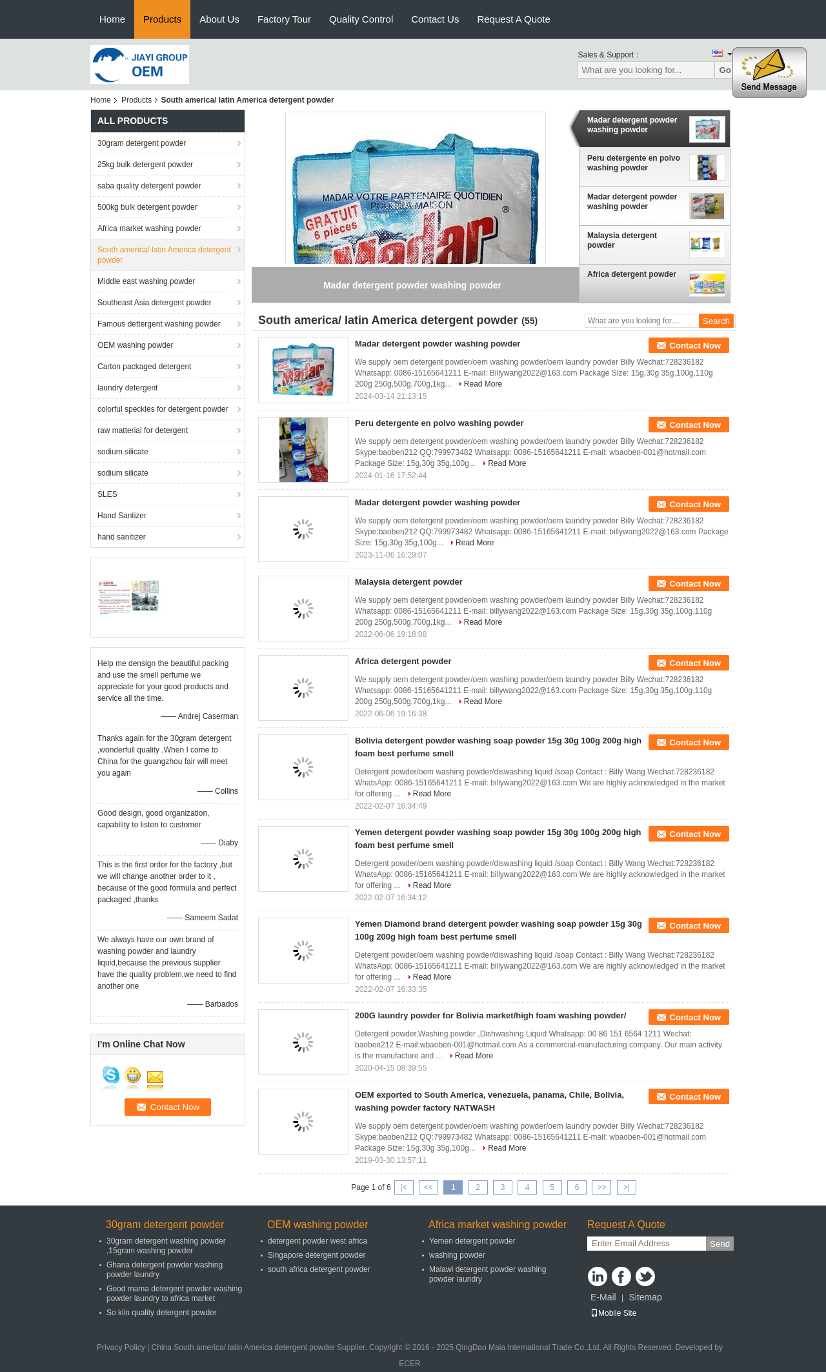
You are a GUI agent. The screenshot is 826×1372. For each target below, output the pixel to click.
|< (404, 1187)
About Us (219, 19)
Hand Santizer (121, 515)
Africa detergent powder (631, 274)
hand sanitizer (121, 536)
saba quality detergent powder (149, 185)
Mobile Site (613, 1313)
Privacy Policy (121, 1347)
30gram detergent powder (141, 143)
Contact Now (695, 345)
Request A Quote (513, 19)
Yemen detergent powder (472, 1241)
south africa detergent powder (319, 1269)
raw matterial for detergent (142, 430)
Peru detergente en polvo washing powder (633, 163)
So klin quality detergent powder (161, 1312)
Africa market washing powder (149, 228)
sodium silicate (122, 451)
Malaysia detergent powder (622, 240)
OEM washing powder (135, 345)
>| (626, 1187)
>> (601, 1187)
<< (428, 1187)
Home (112, 19)
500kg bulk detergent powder (147, 207)
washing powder (457, 1255)
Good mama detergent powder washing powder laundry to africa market (174, 1293)
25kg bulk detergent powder (145, 164)
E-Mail (603, 1297)
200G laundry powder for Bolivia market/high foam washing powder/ (490, 1015)
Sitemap (645, 1297)
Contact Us (435, 19)
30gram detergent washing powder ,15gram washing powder (166, 1245)
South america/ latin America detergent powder (164, 255)
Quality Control (361, 19)
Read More (483, 383)
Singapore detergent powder (316, 1255)
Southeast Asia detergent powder (154, 302)
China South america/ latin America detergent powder (243, 1347)
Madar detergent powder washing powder (632, 125)
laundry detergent (127, 387)
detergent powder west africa (317, 1241)
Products (162, 19)
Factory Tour (284, 19)
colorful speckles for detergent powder (162, 409)
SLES (107, 494)
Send (720, 1244)
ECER (409, 1363)
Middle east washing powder (146, 281)
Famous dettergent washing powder (159, 323)
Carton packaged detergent (144, 366)
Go (725, 70)
